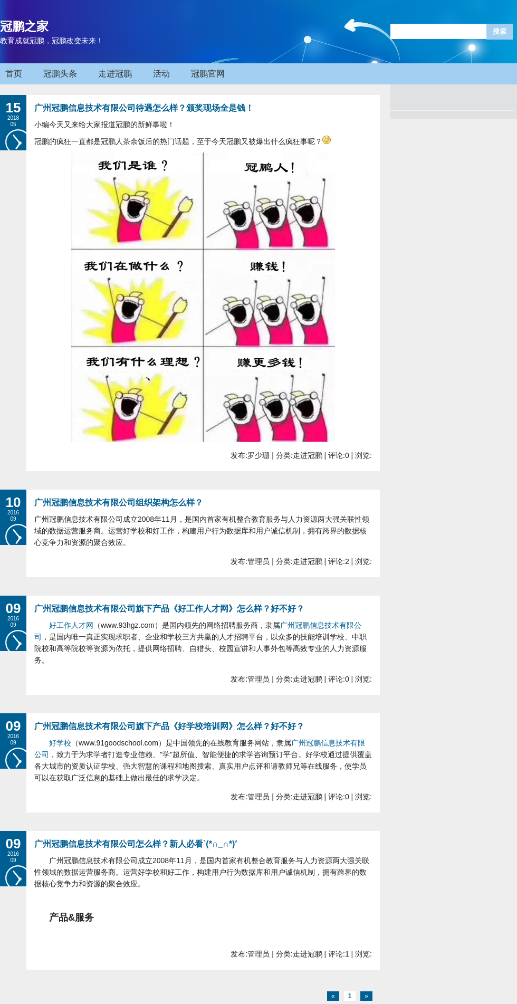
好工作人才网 (71, 625)
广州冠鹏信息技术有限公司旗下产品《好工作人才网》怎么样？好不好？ (169, 608)
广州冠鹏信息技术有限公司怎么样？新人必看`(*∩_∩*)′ (135, 843)
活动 (161, 73)
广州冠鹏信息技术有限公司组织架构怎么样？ (118, 502)
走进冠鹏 (115, 73)
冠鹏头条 (60, 73)
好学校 (60, 743)
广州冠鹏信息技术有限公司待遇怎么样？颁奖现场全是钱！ (144, 107)
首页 (13, 73)
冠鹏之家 (24, 26)
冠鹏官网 (208, 73)
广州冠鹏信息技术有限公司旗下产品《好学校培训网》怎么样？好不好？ (169, 726)
